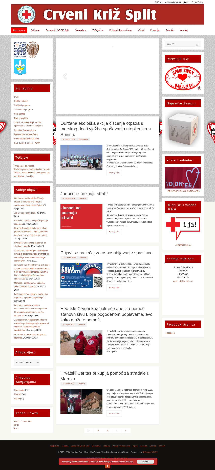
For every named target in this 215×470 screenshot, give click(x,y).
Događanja (83, 139)
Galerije (153, 446)
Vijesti (135, 446)
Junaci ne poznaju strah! (84, 193)
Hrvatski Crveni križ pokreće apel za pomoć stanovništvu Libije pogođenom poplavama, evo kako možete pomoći (106, 314)
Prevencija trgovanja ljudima (26, 139)
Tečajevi (106, 446)
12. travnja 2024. (69, 257)
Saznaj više (114, 173)
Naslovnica (54, 446)
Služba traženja (21, 101)
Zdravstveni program (23, 109)
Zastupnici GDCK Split (80, 446)
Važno (17, 399)
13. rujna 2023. (68, 383)
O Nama (65, 446)
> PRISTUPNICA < (183, 245)
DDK (16, 97)
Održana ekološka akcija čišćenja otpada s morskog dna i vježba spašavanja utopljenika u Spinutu (105, 129)
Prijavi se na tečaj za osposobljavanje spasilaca (106, 252)
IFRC (16, 428)
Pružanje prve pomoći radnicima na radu (32, 169)
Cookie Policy (197, 2)
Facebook (170, 333)
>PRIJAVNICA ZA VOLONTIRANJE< (183, 191)
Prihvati (145, 461)
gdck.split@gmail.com (183, 281)
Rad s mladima (21, 118)
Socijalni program (22, 105)
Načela (186, 2)
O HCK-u (158, 2)
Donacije (143, 446)
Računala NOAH (150, 452)
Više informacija (126, 462)
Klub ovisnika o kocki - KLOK (27, 143)
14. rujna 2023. (68, 325)
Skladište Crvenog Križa (25, 130)
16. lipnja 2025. (68, 139)
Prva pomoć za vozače (24, 166)
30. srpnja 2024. (69, 198)
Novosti (82, 198)
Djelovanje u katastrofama (26, 134)
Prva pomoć (19, 114)
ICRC (16, 425)
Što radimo (96, 446)
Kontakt (162, 446)
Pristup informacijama (121, 446)
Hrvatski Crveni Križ (22, 421)
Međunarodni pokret (173, 2)
